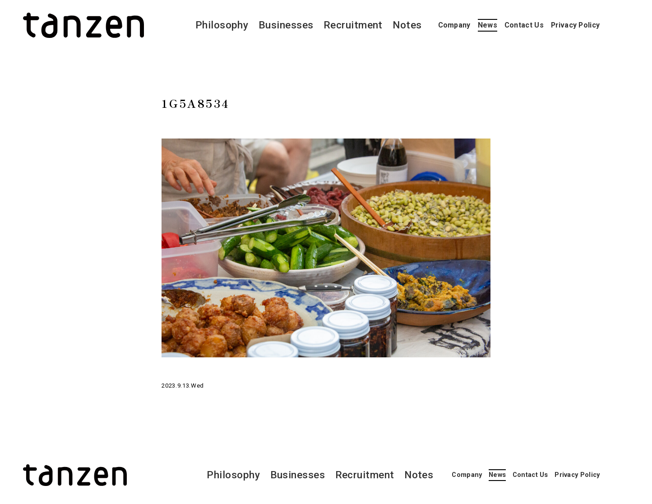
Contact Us (524, 25)
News (487, 25)
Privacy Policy (575, 25)
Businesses (286, 25)
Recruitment (353, 25)
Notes (407, 25)
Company (454, 25)
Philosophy (222, 25)
